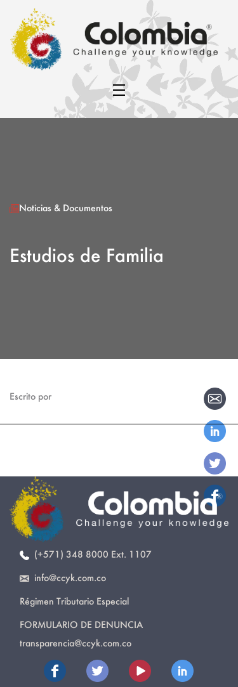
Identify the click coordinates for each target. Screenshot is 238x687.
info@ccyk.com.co (63, 578)
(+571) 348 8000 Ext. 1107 (86, 554)
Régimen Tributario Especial (74, 601)
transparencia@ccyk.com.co (75, 643)
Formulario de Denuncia (81, 624)
